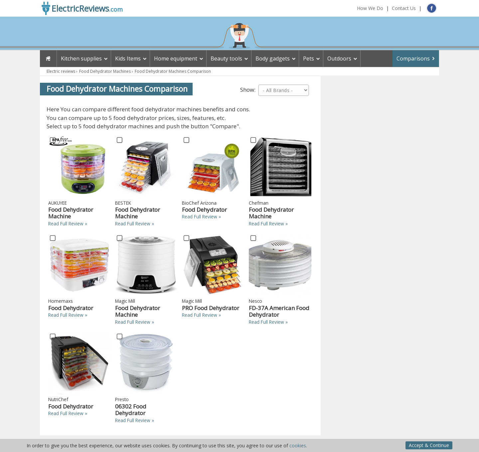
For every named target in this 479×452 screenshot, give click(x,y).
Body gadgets (272, 58)
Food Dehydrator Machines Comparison (173, 71)
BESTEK (123, 203)
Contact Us (404, 8)
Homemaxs (60, 301)
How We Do (370, 8)
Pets (308, 58)
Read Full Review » (67, 223)
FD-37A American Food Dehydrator (279, 311)
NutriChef (58, 399)
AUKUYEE (57, 203)
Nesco (255, 301)
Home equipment (175, 58)
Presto (122, 399)
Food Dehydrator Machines (105, 71)
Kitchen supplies (81, 58)
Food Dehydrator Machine (70, 213)
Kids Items (128, 58)
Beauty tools (226, 58)
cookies (297, 445)
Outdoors (339, 58)
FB (431, 8)
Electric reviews (61, 71)
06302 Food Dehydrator (130, 409)
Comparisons (413, 58)
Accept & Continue (429, 445)
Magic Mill (125, 301)
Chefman (258, 203)
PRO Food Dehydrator (210, 308)
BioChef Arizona (199, 203)
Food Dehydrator (204, 209)
